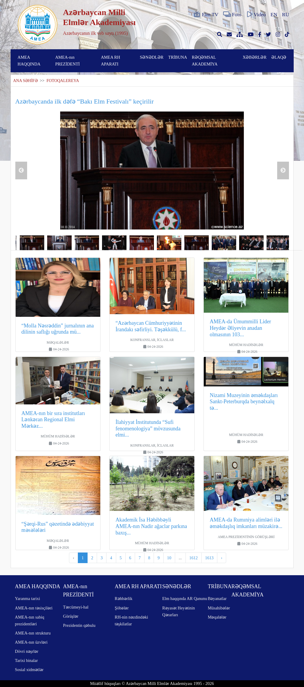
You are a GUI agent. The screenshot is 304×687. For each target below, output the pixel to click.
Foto (232, 14)
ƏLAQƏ (279, 57)
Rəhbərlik (123, 598)
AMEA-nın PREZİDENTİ (67, 60)
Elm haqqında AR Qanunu (184, 598)
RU (285, 14)
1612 (193, 557)
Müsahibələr (219, 608)
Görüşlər (70, 616)
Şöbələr (122, 608)
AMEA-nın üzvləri (31, 642)
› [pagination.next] (221, 557)
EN (273, 14)
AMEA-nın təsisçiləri (34, 608)
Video (256, 14)
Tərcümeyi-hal (75, 607)
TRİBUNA (177, 57)
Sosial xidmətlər (29, 669)
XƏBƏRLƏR (255, 57)
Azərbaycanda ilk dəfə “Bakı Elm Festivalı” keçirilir (84, 101)
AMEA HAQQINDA (29, 60)
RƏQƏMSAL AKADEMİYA (204, 60)
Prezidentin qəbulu (79, 625)
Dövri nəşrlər (27, 651)
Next (283, 170)
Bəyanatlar (217, 598)
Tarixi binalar (26, 660)
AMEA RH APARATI (110, 60)
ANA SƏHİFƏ (25, 80)
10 (169, 557)
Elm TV (205, 14)
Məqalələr (217, 617)
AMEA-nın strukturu (33, 633)
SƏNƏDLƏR (151, 57)
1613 (209, 557)
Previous (21, 170)
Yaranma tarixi (27, 598)
